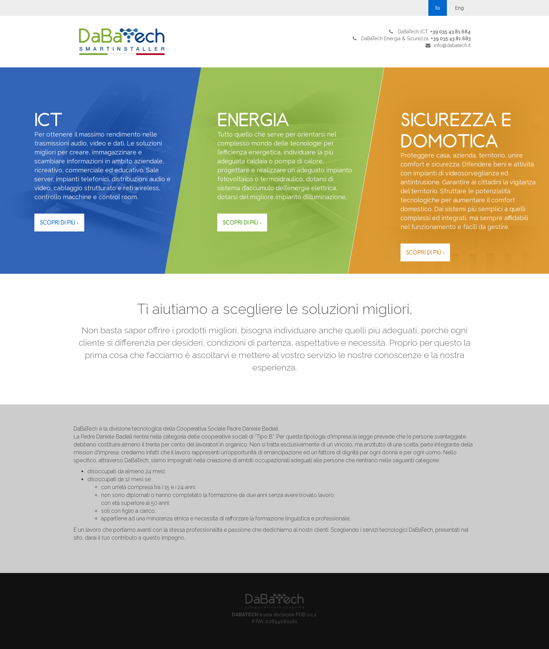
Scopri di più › (59, 222)
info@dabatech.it (452, 45)
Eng (459, 8)
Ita (437, 8)
